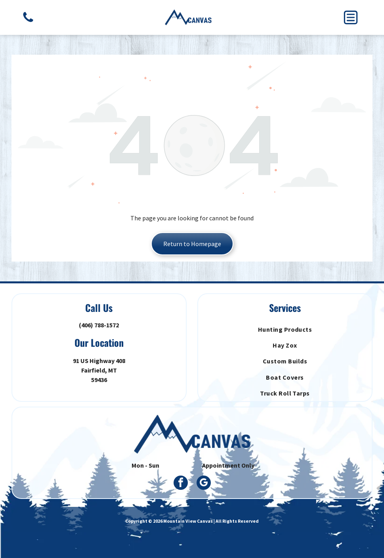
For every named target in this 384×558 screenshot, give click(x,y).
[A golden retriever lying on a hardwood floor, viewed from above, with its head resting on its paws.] (28, 21)
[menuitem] (284, 329)
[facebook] (181, 484)
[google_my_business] (204, 484)
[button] (351, 17)
